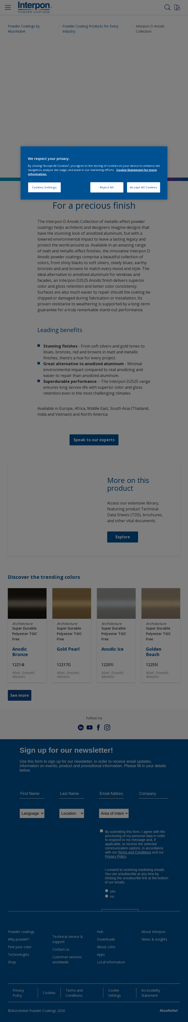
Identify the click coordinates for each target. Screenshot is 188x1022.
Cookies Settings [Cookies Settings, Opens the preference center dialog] (44, 187)
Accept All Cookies (143, 187)
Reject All (107, 187)
